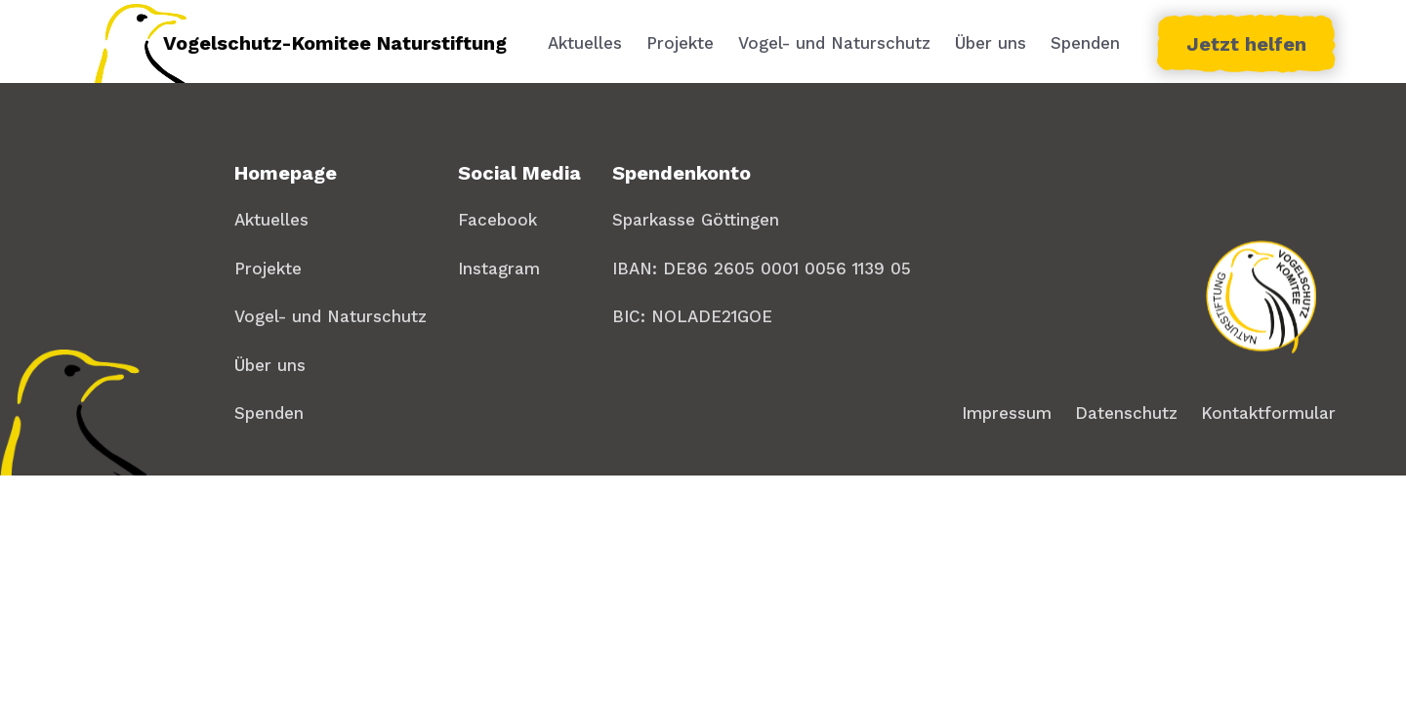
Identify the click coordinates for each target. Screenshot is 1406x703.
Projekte (680, 43)
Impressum (1007, 413)
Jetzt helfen (1246, 44)
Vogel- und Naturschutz (834, 43)
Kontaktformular (1268, 413)
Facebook (497, 219)
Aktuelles (585, 43)
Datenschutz (1126, 413)
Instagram (499, 268)
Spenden (1085, 43)
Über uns (990, 43)
